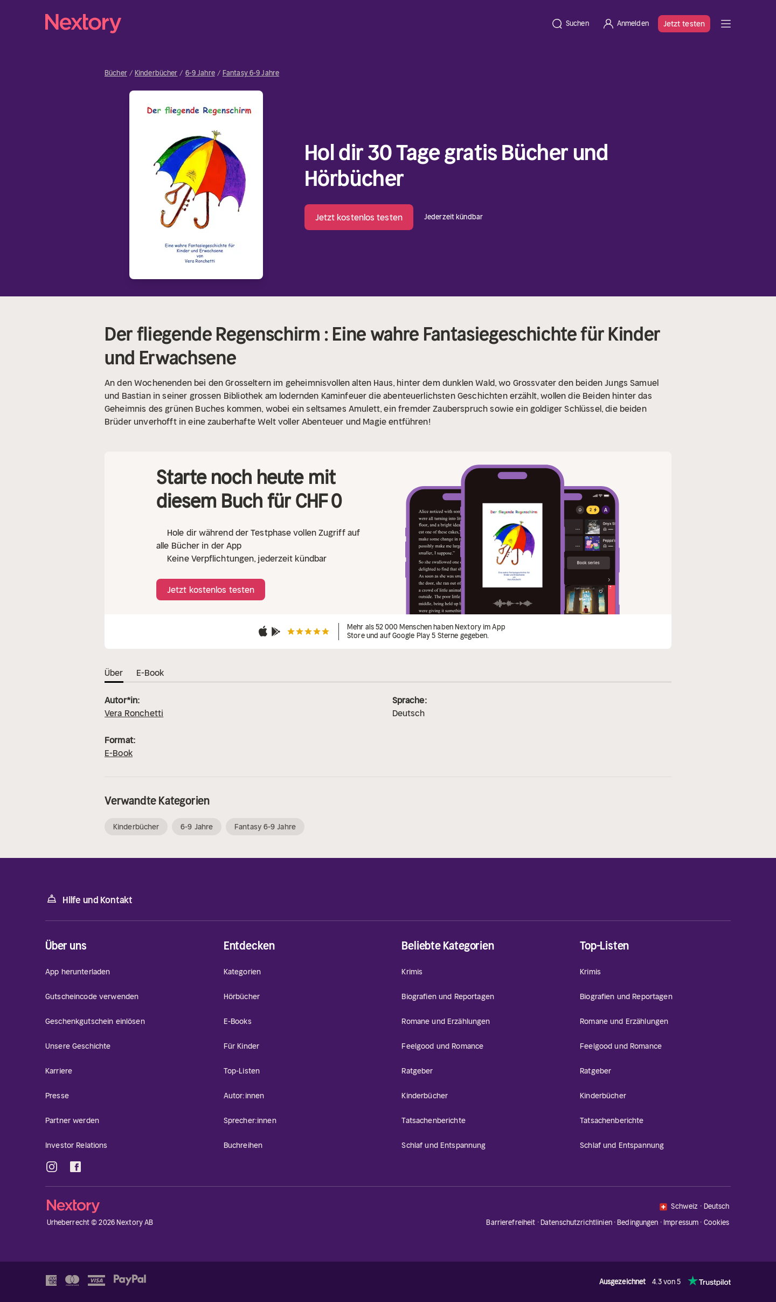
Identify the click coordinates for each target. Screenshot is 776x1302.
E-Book (119, 752)
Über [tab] (114, 672)
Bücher (116, 73)
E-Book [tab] (150, 672)
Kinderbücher (156, 73)
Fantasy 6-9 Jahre (251, 73)
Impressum (680, 1222)
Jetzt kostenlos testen (359, 217)
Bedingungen (637, 1222)
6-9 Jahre (200, 73)
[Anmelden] (625, 24)
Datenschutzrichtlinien (576, 1222)
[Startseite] (294, 23)
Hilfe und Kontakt (89, 899)
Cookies (717, 1222)
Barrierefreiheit (510, 1222)
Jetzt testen (684, 24)
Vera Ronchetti (134, 713)
